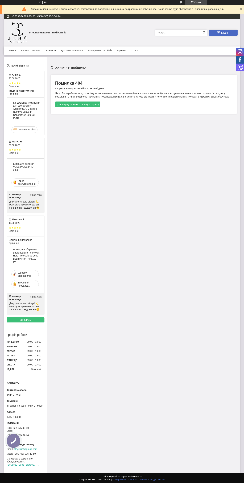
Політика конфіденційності (152, 479)
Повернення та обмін (100, 50)
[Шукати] (204, 33)
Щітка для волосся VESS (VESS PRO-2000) (23, 166)
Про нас (121, 50)
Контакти (51, 50)
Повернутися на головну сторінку (79, 104)
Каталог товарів (30, 50)
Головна (11, 50)
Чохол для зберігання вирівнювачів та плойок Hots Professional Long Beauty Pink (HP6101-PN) (26, 255)
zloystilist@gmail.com (25, 449)
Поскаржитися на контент (125, 479)
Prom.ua (138, 476)
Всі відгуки (25, 319)
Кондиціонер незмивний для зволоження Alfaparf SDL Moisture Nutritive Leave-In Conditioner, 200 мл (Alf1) (26, 110)
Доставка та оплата (72, 50)
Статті (134, 50)
